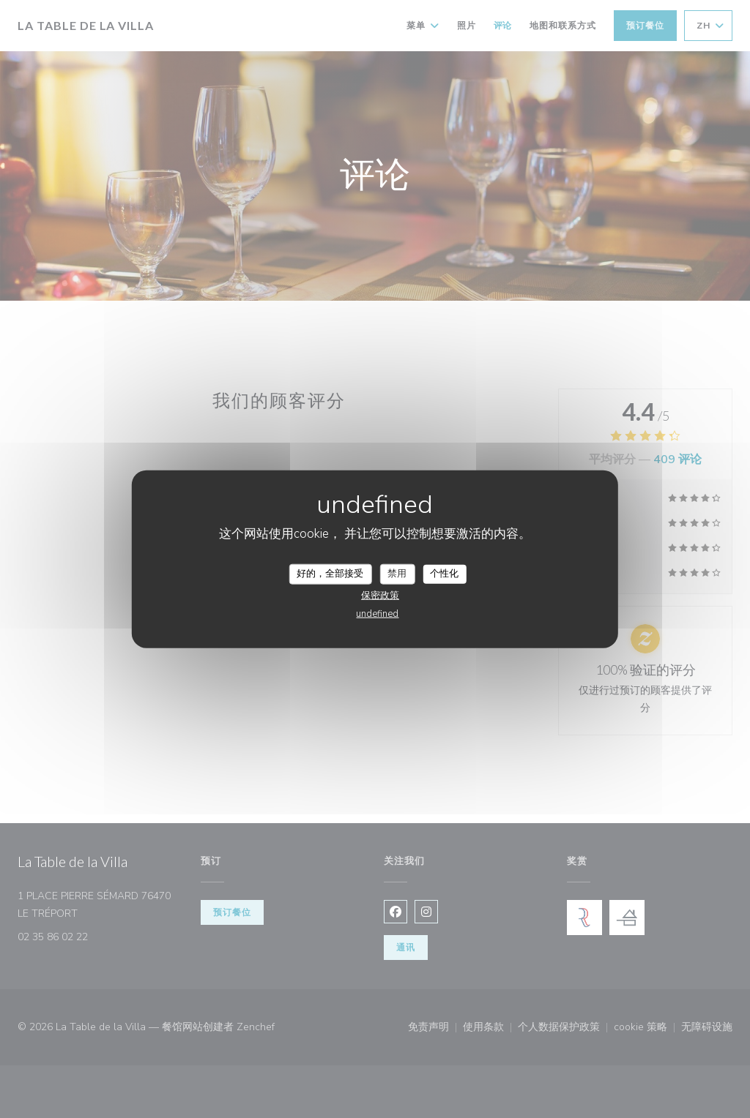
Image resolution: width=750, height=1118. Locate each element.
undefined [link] (377, 613)
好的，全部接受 (330, 573)
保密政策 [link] (380, 594)
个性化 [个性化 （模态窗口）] (444, 573)
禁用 (396, 573)
